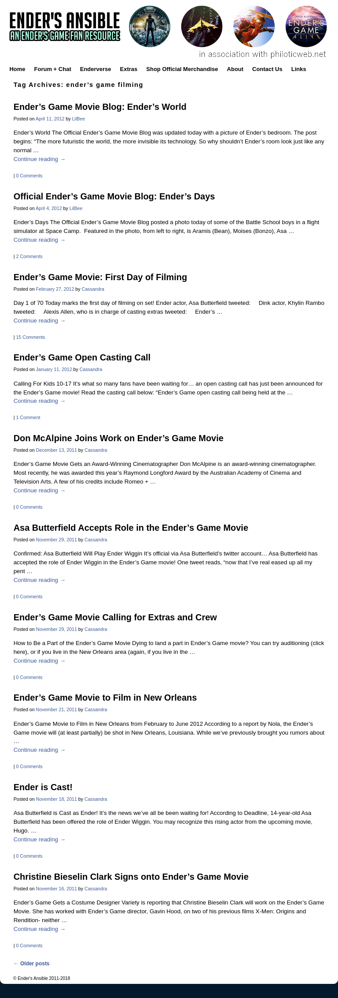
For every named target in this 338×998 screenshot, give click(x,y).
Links (298, 69)
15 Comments (30, 337)
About (235, 69)
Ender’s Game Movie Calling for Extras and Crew (115, 617)
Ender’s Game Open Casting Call (82, 357)
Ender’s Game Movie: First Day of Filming (100, 277)
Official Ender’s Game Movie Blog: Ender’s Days (114, 196)
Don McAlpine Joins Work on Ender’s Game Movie (119, 438)
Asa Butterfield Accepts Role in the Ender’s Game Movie (131, 528)
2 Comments (29, 256)
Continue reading (40, 159)
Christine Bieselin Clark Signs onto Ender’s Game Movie (131, 877)
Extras (129, 69)
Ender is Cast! (43, 787)
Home (17, 69)
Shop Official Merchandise (182, 69)
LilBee (78, 118)
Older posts (32, 963)
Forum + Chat (52, 69)
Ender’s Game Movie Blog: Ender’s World (100, 107)
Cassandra (93, 289)
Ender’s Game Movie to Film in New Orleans (105, 697)
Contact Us (267, 69)
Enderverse (95, 69)
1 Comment (28, 417)
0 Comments (29, 175)
